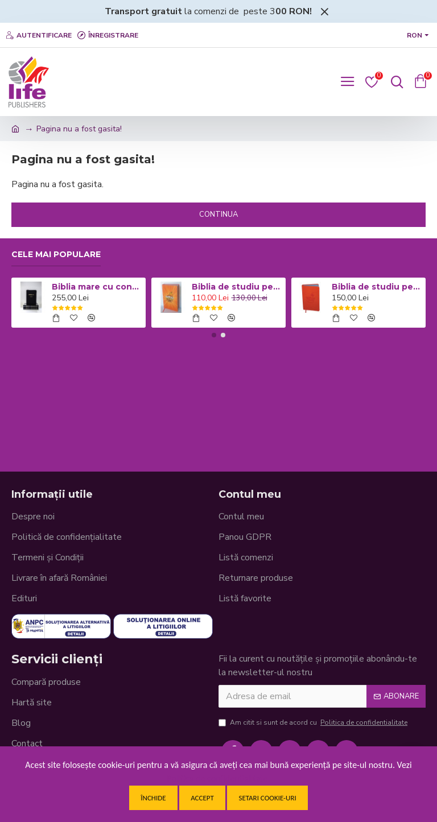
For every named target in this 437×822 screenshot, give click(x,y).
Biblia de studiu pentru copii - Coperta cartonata (237, 287)
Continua (218, 214)
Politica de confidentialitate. (218, 778)
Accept (202, 798)
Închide (153, 798)
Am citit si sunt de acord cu (313, 722)
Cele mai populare (56, 254)
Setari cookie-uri (267, 798)
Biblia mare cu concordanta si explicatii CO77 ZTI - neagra (97, 287)
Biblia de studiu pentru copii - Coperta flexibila (377, 287)
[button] (214, 335)
